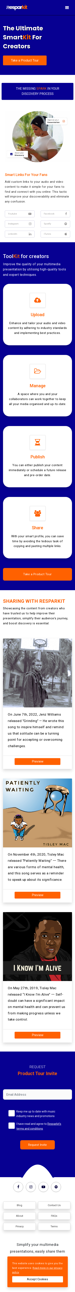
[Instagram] (32, 1186)
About (19, 1215)
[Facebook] (19, 1186)
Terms (54, 1226)
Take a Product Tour (25, 60)
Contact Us (54, 1205)
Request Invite (37, 1145)
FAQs (54, 1215)
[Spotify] (56, 1186)
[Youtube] (44, 1186)
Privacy (20, 1226)
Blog (19, 1205)
